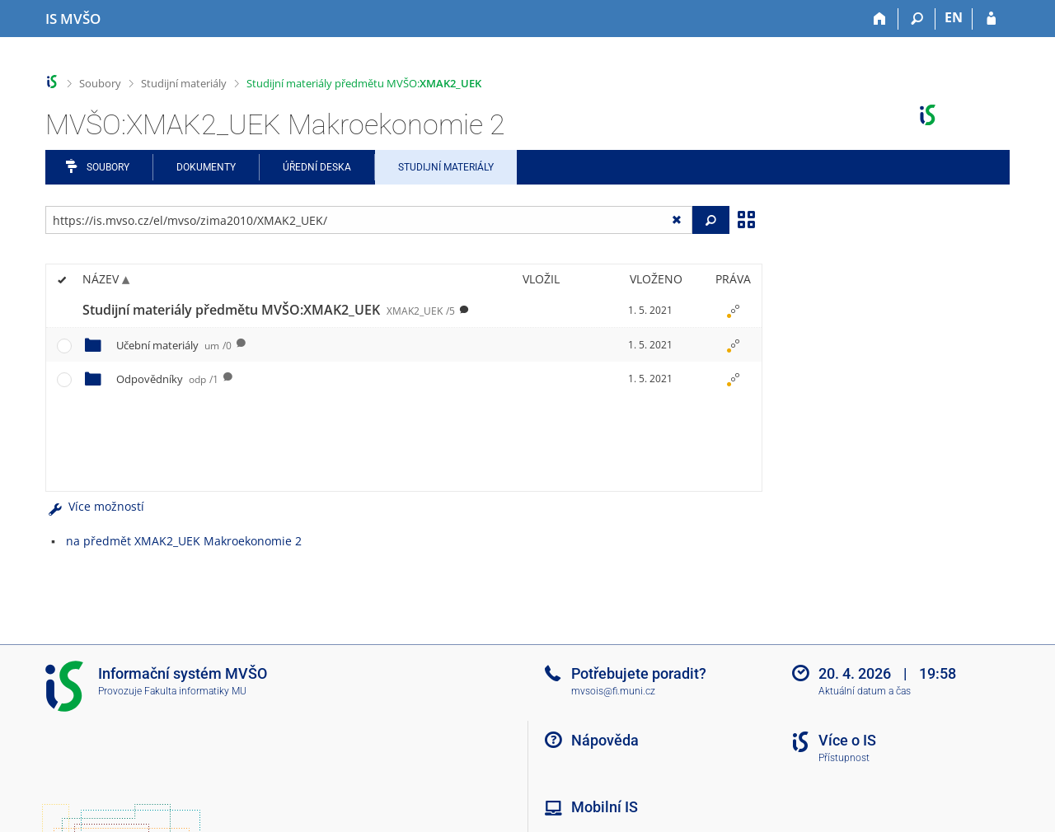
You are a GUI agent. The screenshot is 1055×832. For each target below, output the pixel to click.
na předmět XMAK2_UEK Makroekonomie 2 (184, 541)
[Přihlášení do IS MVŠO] (991, 19)
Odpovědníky (167, 379)
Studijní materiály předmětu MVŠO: (363, 83)
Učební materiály (174, 345)
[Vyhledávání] (916, 19)
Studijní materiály (184, 83)
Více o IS (847, 740)
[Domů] (879, 19)
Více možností (94, 506)
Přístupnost (844, 758)
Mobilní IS (604, 807)
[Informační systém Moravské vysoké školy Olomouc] (73, 19)
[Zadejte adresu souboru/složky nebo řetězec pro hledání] (368, 220)
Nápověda (605, 740)
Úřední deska (317, 167)
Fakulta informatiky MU (195, 691)
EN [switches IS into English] (954, 17)
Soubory (100, 83)
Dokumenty (206, 167)
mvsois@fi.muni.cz (613, 691)
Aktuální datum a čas (864, 691)
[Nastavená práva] (733, 310)
